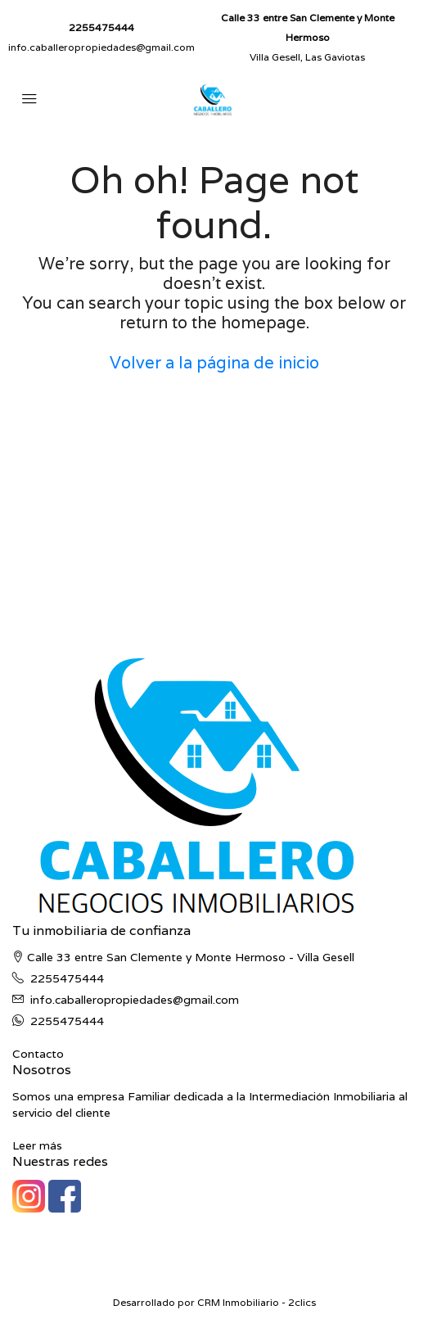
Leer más (37, 1145)
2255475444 (101, 27)
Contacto (38, 1053)
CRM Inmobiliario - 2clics (256, 1302)
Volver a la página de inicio (214, 362)
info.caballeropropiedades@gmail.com (101, 47)
